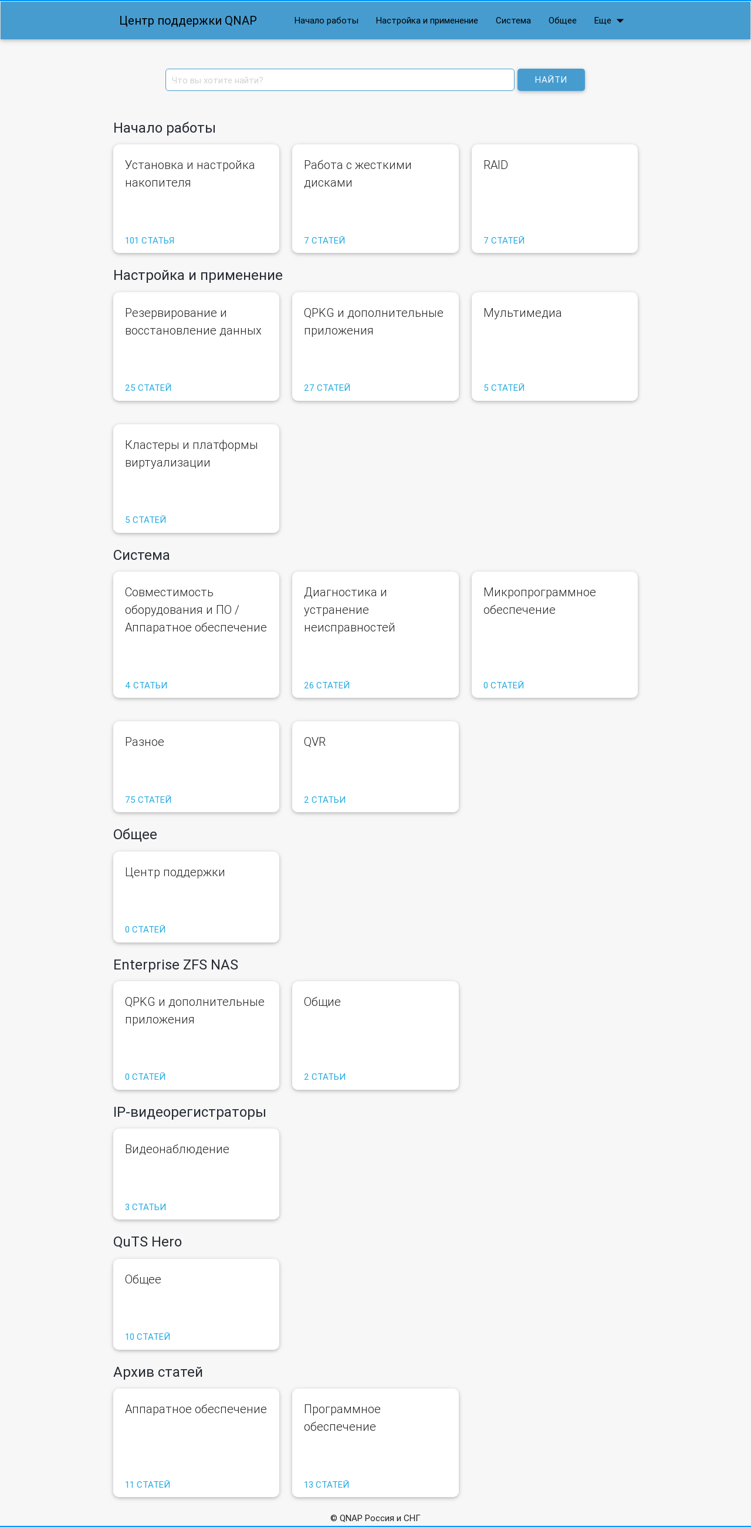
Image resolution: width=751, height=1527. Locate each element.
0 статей (503, 685)
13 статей (326, 1484)
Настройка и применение (427, 20)
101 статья (149, 240)
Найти (551, 79)
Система (513, 20)
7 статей (324, 240)
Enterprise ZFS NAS (175, 964)
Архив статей (158, 1371)
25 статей (148, 387)
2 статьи (325, 799)
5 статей (504, 387)
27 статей (327, 387)
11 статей (147, 1484)
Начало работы (326, 20)
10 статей (147, 1336)
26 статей (327, 685)
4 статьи (146, 685)
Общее (563, 20)
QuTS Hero (147, 1241)
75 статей (148, 799)
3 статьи (145, 1206)
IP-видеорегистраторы (189, 1111)
